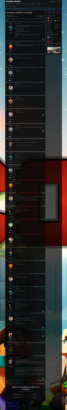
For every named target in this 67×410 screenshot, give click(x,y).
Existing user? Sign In (53, 1)
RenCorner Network (13, 1)
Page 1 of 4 (18, 20)
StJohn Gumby (59, 17)
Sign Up (59, 1)
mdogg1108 (51, 20)
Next (12, 20)
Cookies (37, 407)
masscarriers (59, 20)
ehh (50, 17)
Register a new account (17, 397)
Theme (30, 407)
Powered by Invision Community (33, 409)
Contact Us (33, 407)
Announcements (16, 16)
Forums (7, 6)
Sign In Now (34, 397)
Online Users (14, 6)
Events (10, 6)
